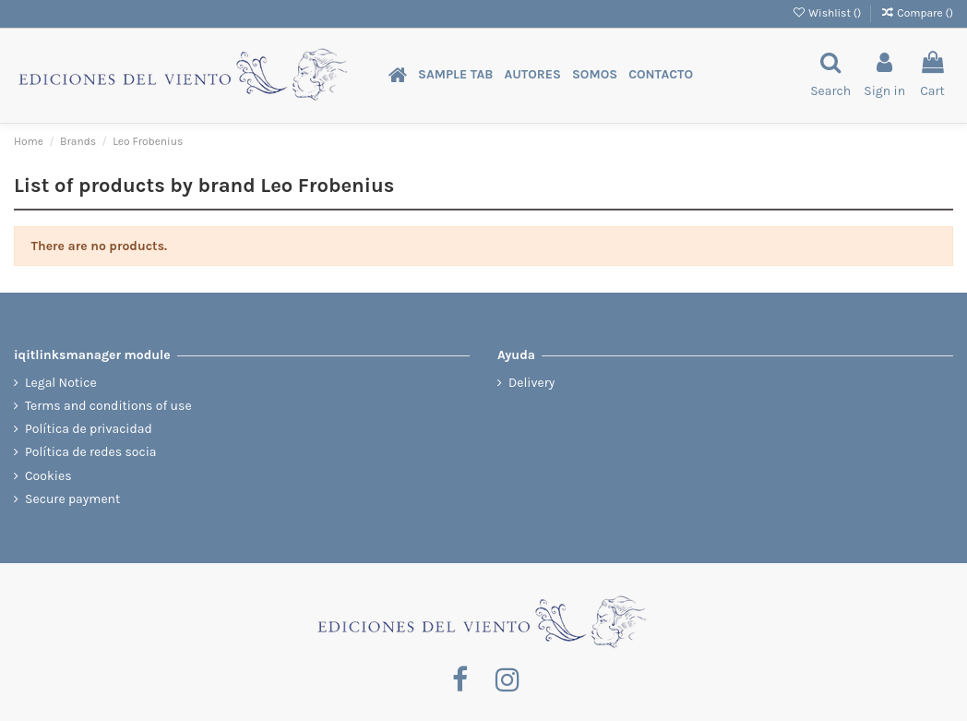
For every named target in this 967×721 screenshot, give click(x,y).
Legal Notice (61, 383)
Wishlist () (828, 12)
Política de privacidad (88, 429)
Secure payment (72, 499)
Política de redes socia (91, 452)
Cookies (48, 476)
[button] (455, 75)
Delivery (531, 383)
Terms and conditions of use (108, 406)
